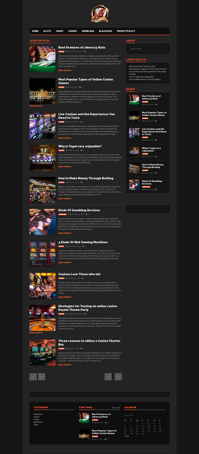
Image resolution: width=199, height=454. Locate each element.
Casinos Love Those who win (79, 274)
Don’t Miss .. (86, 407)
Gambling (88, 31)
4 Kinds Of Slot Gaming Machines (83, 242)
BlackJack (105, 31)
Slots (47, 31)
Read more (64, 70)
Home (35, 31)
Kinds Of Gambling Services (79, 210)
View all (115, 408)
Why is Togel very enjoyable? (80, 146)
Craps (59, 31)
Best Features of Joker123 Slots (81, 47)
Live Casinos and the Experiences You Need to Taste (154, 131)
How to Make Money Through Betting (85, 178)
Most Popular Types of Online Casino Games (148, 69)
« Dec (126, 436)
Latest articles (39, 41)
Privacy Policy (126, 31)
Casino (72, 31)
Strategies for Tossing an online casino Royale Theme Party (87, 307)
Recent (130, 89)
